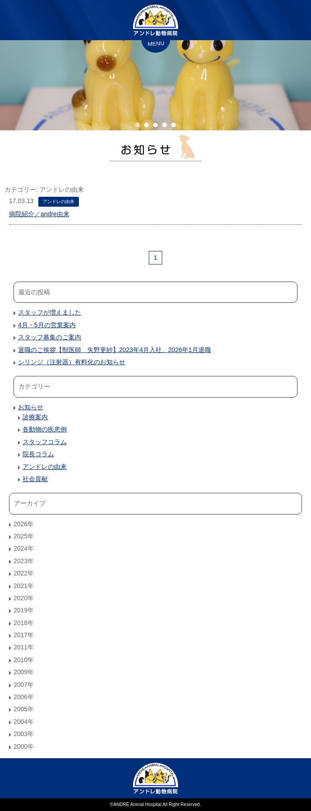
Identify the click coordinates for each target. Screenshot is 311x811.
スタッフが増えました (49, 312)
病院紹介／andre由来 (39, 214)
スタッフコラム (45, 441)
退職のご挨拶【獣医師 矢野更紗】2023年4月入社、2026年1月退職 (114, 349)
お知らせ (30, 407)
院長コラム (38, 454)
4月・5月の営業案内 (47, 325)
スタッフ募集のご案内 (49, 337)
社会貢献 (35, 478)
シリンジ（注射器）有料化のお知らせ (71, 362)
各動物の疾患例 (45, 429)
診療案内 (35, 417)
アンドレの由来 (58, 201)
